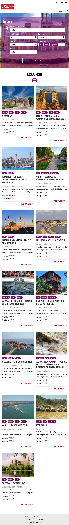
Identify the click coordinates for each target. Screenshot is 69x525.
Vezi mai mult (27, 137)
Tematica (13, 41)
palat (37, 112)
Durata (12, 49)
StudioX (38, 522)
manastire (45, 173)
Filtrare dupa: (42, 41)
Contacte (40, 519)
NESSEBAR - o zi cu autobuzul (51, 240)
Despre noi (29, 519)
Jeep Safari (42, 425)
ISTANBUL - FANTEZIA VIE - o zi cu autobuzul (16, 242)
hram (16, 112)
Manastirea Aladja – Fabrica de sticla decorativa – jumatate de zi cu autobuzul (51, 364)
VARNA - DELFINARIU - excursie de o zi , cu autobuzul (17, 302)
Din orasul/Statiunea (17, 27)
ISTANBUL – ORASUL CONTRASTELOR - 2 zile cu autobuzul (14, 179)
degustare (54, 173)
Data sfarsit (42, 34)
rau (45, 421)
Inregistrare (64, 3)
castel (57, 112)
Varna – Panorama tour (15, 425)
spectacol (6, 297)
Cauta (31, 60)
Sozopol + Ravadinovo (13, 483)
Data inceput (14, 34)
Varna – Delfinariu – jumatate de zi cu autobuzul (51, 178)
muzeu (23, 112)
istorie (5, 112)
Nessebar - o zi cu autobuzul (17, 361)
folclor (17, 358)
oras (11, 112)
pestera (38, 421)
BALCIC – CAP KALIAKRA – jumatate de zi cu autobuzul (51, 118)
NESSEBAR (7, 116)
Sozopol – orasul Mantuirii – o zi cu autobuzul (51, 302)
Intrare (55, 3)
